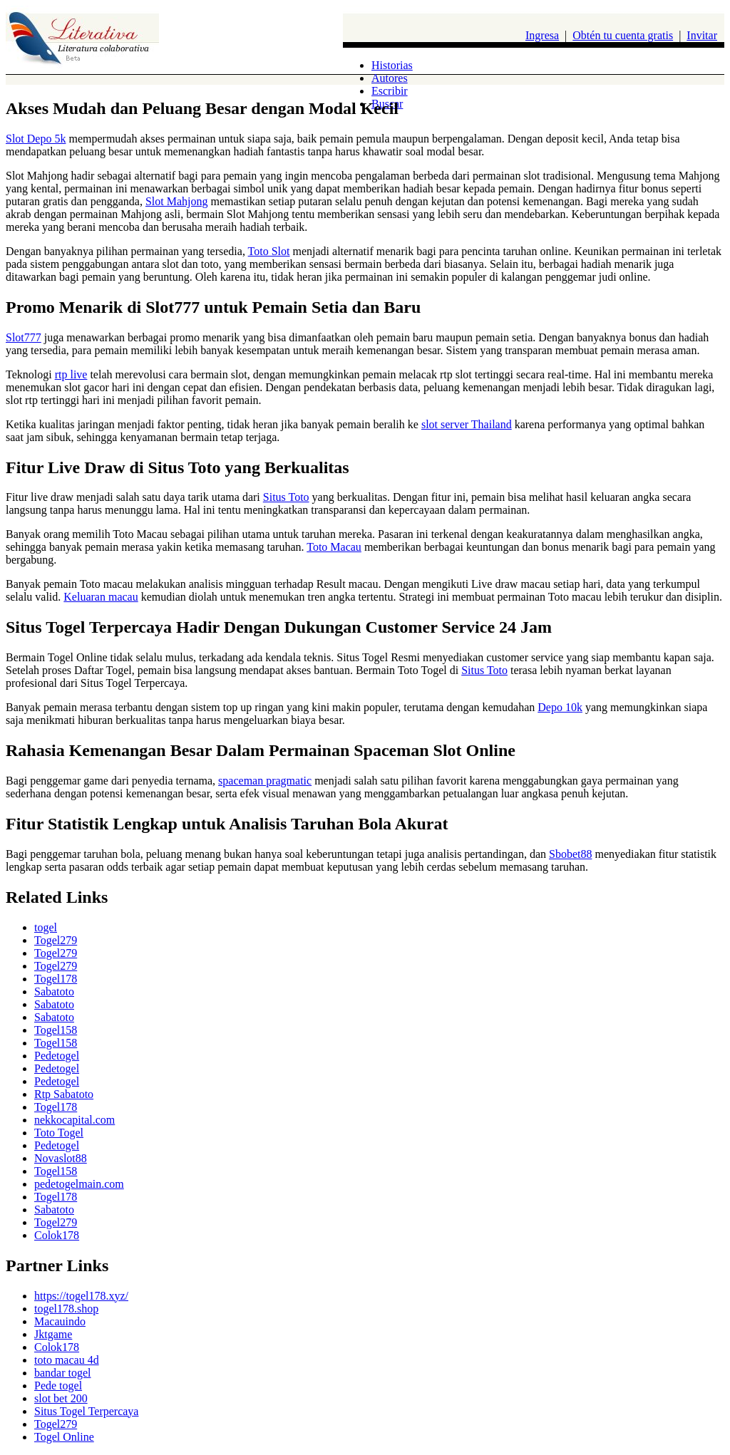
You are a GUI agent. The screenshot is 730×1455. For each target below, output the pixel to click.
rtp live (71, 374)
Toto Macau (334, 547)
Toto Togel (58, 1133)
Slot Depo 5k (36, 139)
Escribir (389, 91)
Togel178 (55, 979)
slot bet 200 (61, 1398)
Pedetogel (56, 1056)
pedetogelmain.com (79, 1184)
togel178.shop (66, 1309)
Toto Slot (269, 251)
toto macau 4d (66, 1360)
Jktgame (53, 1334)
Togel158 (55, 1030)
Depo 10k (560, 707)
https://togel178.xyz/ (81, 1296)
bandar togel (62, 1373)
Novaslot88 (60, 1158)
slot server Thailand (466, 424)
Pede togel (58, 1385)
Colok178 (56, 1235)
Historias (392, 65)
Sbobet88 (570, 854)
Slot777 (23, 337)
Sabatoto (54, 991)
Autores (389, 78)
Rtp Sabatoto (63, 1094)
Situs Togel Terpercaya (86, 1411)
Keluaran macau (100, 597)
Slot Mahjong (176, 201)
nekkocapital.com (74, 1120)
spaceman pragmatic (265, 781)
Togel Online (64, 1437)
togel (45, 927)
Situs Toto (286, 497)
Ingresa (542, 35)
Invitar (702, 35)
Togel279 (55, 940)
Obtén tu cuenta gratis (622, 35)
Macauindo (60, 1321)
